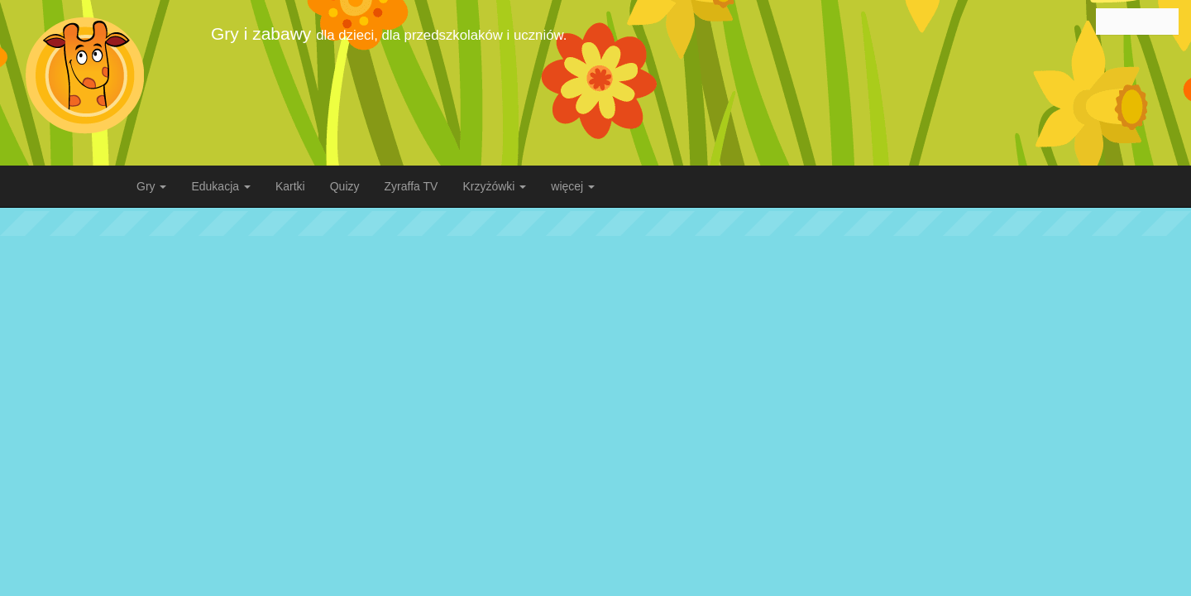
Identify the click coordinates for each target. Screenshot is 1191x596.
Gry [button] (151, 186)
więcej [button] (573, 186)
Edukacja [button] (220, 186)
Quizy (345, 186)
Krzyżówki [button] (494, 186)
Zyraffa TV (411, 186)
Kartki (290, 186)
